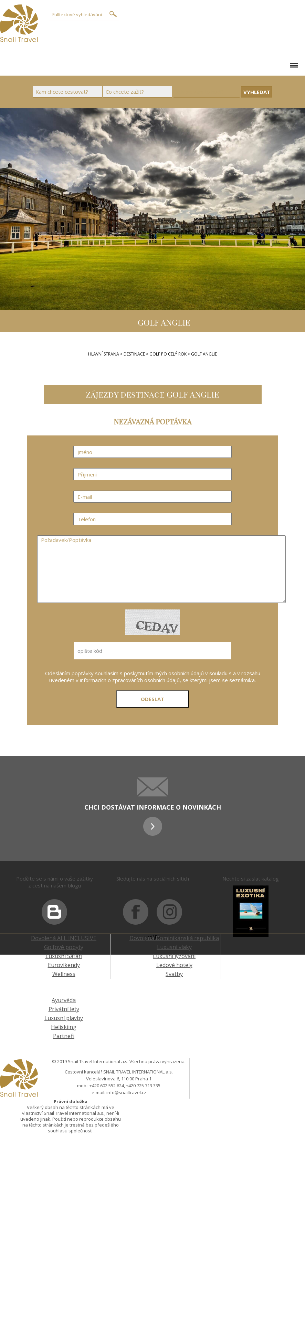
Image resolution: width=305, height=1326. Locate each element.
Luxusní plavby (63, 1018)
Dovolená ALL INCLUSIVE (63, 938)
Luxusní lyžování (174, 956)
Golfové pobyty (63, 947)
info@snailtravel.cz (126, 1092)
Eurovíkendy (64, 965)
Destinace (134, 354)
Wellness (63, 974)
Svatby (174, 974)
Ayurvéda (64, 1000)
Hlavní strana (103, 354)
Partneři (63, 1036)
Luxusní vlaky (174, 947)
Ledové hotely (174, 965)
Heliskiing (63, 1027)
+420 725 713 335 (143, 1085)
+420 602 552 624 (107, 1085)
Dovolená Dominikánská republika (174, 938)
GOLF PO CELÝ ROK (168, 354)
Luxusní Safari (63, 956)
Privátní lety (64, 1009)
